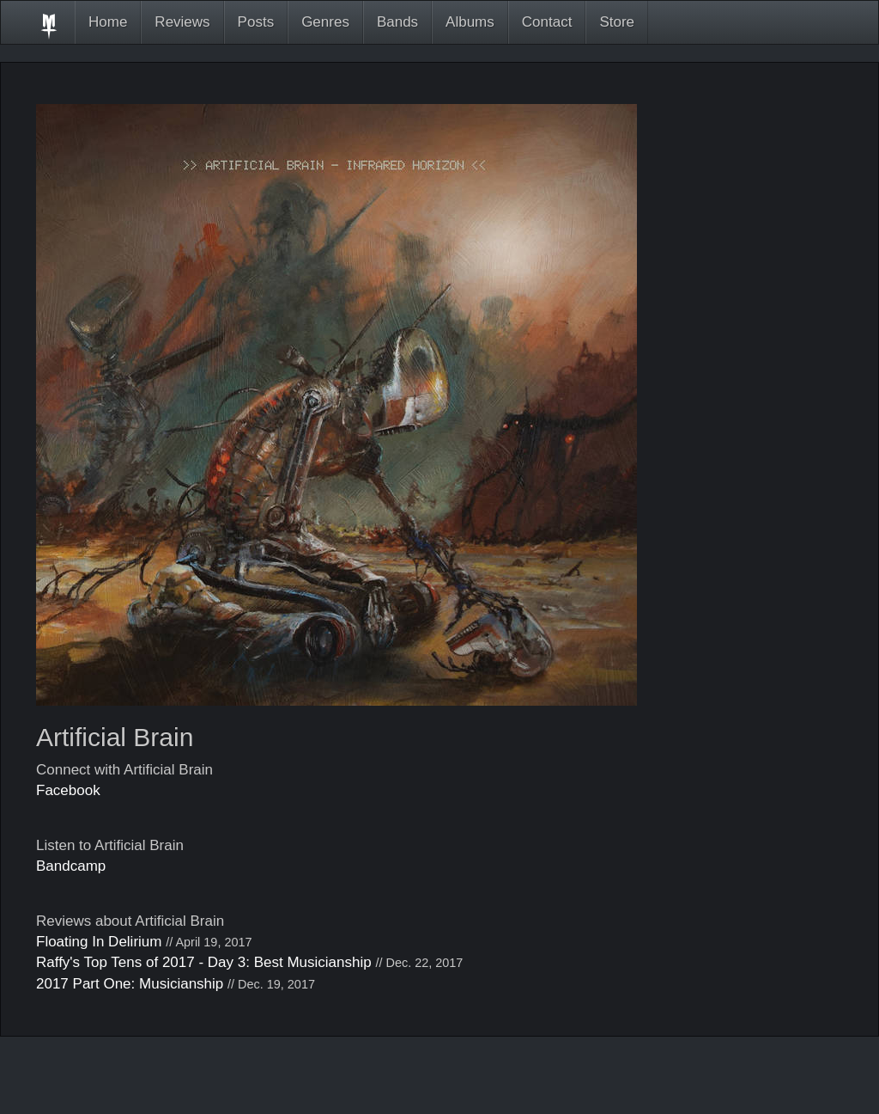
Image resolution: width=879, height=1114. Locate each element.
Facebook (68, 790)
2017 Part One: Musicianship (129, 984)
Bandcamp (71, 866)
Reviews (182, 22)
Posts (256, 22)
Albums (470, 22)
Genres (325, 22)
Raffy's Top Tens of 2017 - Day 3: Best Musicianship (204, 962)
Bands (397, 22)
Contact (547, 22)
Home (107, 22)
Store (616, 22)
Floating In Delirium (98, 941)
